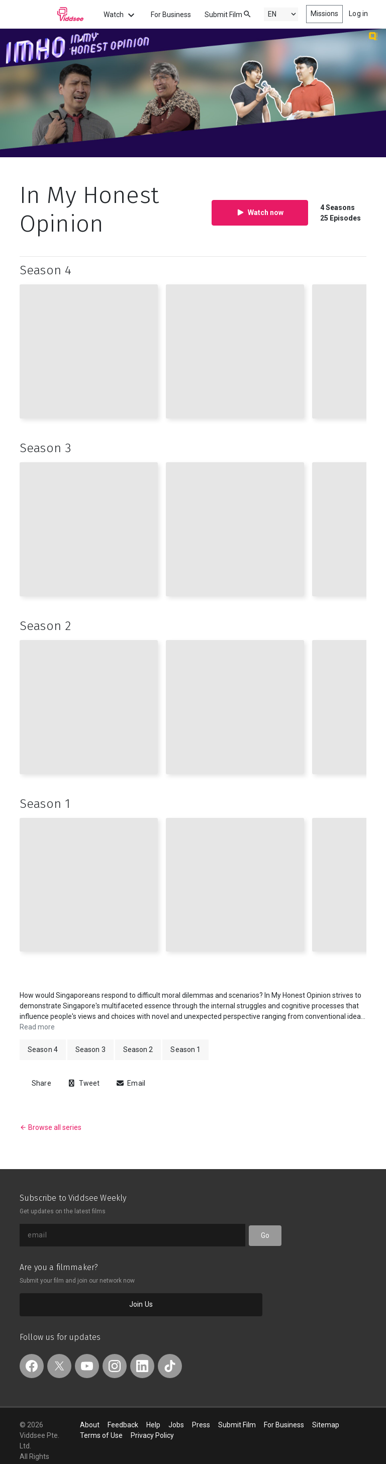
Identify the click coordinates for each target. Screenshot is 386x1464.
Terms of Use (101, 1435)
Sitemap (325, 1425)
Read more (37, 1027)
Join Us (141, 1304)
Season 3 (90, 1049)
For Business (171, 15)
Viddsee (51, 14)
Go (265, 1235)
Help (153, 1425)
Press (201, 1425)
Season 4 (43, 1049)
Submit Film (223, 15)
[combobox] (238, 13)
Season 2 (138, 1049)
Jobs (176, 1425)
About (90, 1425)
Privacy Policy (152, 1435)
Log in (358, 14)
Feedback (123, 1425)
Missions (325, 14)
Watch (120, 15)
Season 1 (185, 1049)
